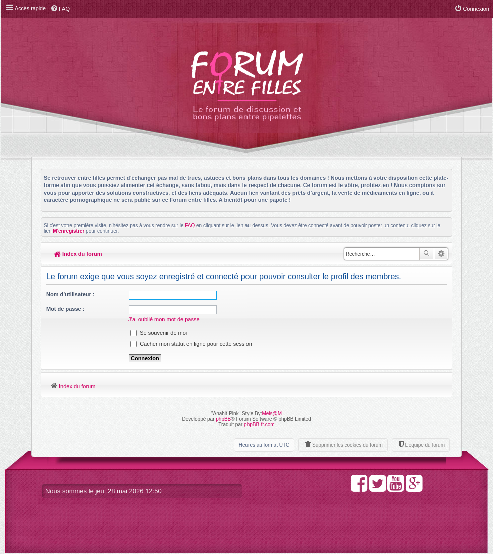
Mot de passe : (65, 309)
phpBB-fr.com (259, 424)
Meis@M (272, 413)
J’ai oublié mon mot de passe (164, 319)
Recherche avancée (441, 254)
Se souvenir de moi (159, 333)
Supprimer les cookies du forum (347, 445)
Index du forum (78, 254)
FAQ (190, 225)
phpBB (223, 419)
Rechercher (426, 254)
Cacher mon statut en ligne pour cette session (192, 344)
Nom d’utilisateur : (70, 294)
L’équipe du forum (425, 445)
